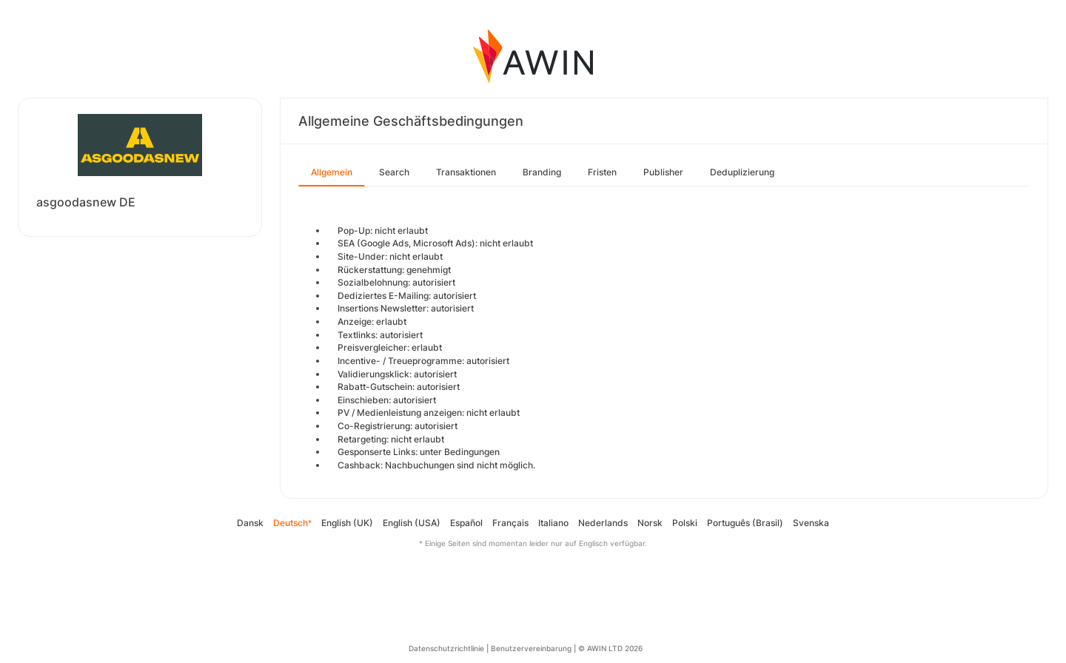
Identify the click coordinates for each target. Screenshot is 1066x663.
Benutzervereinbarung (531, 648)
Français (510, 522)
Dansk (250, 522)
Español (466, 522)
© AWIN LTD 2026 (610, 648)
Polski (684, 522)
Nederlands (603, 522)
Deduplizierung (742, 172)
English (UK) (347, 522)
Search (394, 172)
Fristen (602, 172)
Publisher (663, 172)
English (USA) (411, 522)
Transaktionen (466, 172)
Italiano (553, 522)
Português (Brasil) (745, 522)
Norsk (650, 522)
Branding (542, 172)
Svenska (811, 522)
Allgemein (331, 172)
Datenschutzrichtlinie (446, 648)
